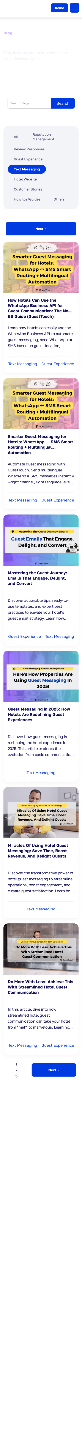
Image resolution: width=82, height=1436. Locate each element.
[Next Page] (41, 228)
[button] (74, 8)
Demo (59, 8)
